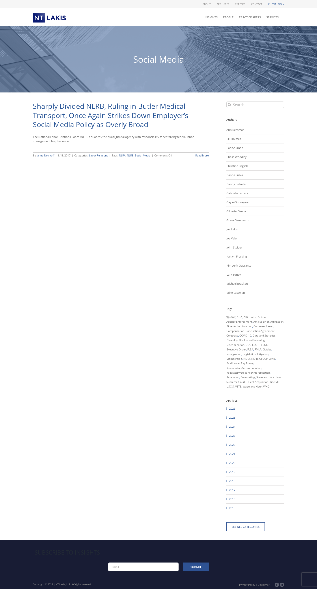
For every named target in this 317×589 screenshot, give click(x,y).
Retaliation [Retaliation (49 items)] (232, 377)
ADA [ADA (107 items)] (239, 317)
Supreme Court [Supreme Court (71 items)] (235, 382)
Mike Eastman (235, 293)
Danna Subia (234, 175)
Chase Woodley (236, 157)
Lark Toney (233, 275)
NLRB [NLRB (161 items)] (254, 359)
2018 (232, 481)
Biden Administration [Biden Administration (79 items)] (239, 326)
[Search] (229, 105)
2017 (232, 490)
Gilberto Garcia (236, 211)
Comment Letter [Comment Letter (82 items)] (264, 326)
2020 (232, 463)
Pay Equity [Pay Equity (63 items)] (247, 363)
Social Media (143, 155)
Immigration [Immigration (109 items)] (233, 354)
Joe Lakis (232, 229)
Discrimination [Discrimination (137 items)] (235, 345)
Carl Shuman (234, 148)
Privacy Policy (247, 584)
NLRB (130, 155)
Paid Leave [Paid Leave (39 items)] (233, 363)
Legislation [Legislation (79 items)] (249, 354)
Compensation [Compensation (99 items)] (235, 331)
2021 (232, 454)
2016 (232, 499)
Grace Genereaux (237, 220)
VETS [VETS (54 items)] (238, 386)
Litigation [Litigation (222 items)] (263, 354)
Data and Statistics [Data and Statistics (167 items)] (264, 335)
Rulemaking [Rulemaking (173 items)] (248, 377)
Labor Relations (98, 155)
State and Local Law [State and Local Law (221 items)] (268, 377)
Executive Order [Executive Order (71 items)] (236, 349)
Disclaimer (264, 584)
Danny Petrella (236, 184)
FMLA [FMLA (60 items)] (258, 349)
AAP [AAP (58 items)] (232, 317)
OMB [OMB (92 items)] (272, 359)
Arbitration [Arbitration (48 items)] (276, 322)
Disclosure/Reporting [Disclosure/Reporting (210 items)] (252, 340)
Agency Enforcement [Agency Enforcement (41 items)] (239, 322)
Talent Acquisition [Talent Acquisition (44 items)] (257, 382)
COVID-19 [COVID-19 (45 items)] (245, 335)
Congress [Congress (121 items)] (232, 335)
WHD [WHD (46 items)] (266, 386)
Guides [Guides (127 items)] (267, 349)
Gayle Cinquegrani (238, 202)
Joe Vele (231, 238)
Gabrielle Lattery (237, 193)
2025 (232, 418)
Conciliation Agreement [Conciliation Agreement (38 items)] (260, 331)
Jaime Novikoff (45, 155)
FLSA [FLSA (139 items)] (250, 349)
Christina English (237, 166)
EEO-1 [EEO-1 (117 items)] (256, 345)
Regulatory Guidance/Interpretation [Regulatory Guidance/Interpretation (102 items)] (248, 372)
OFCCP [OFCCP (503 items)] (263, 359)
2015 (232, 508)
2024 (232, 427)
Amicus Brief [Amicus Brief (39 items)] (261, 322)
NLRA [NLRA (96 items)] (246, 359)
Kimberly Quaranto (239, 265)
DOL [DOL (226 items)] (248, 345)
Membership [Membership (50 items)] (234, 359)
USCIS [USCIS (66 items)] (230, 386)
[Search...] (255, 105)
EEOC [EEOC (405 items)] (264, 345)
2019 (232, 472)
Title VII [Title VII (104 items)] (274, 382)
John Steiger (234, 247)
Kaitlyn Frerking (236, 256)
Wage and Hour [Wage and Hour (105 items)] (252, 386)
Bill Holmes (233, 139)
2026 (232, 408)
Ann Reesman (235, 130)
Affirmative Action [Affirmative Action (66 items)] (255, 317)
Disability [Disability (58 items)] (232, 340)
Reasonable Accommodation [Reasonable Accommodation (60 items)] (243, 368)
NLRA (122, 155)
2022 (232, 445)
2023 (232, 436)
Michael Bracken (237, 284)
